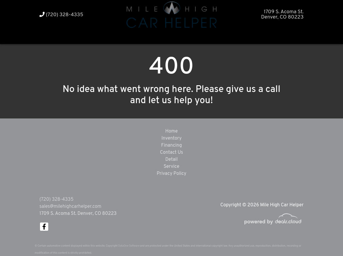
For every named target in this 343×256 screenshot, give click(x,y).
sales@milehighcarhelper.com (70, 207)
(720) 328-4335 (61, 14)
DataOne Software (128, 245)
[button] (160, 36)
